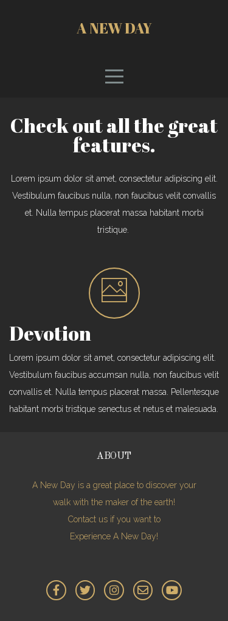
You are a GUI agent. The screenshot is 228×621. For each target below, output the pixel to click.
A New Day (114, 28)
